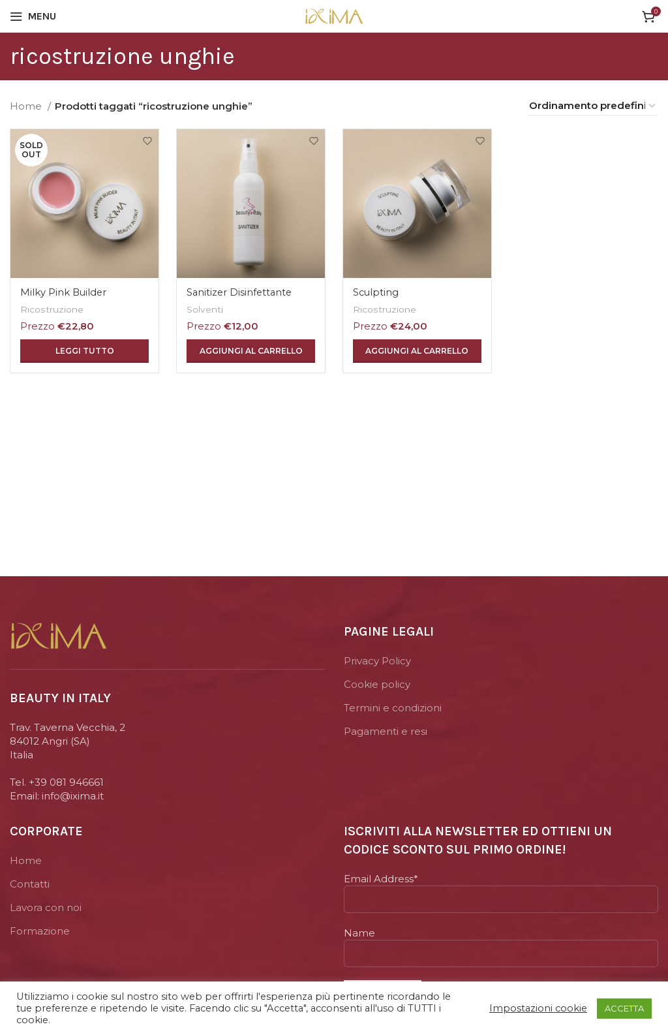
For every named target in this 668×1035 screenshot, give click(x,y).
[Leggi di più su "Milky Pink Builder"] (83, 349)
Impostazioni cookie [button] (538, 1008)
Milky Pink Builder (64, 290)
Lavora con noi (46, 907)
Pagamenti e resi (385, 731)
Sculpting (377, 290)
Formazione (40, 931)
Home (27, 106)
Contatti (30, 884)
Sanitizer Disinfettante (241, 290)
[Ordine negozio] (593, 106)
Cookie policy (377, 684)
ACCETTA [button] (624, 1008)
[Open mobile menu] (33, 16)
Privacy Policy (377, 661)
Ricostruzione (52, 307)
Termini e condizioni (393, 708)
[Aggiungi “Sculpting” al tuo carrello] (417, 349)
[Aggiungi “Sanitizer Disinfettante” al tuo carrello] (250, 349)
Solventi (206, 307)
